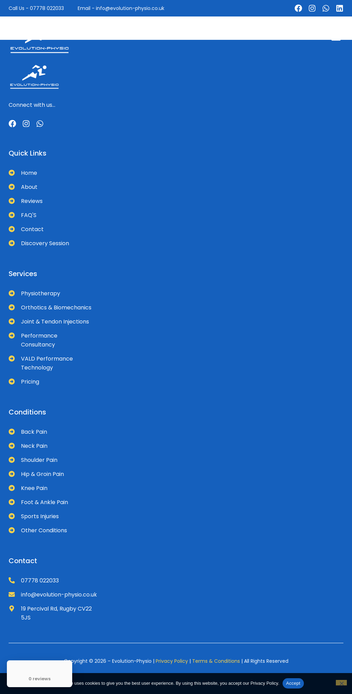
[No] (341, 682)
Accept (293, 683)
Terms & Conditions (216, 661)
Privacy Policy (172, 661)
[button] (336, 37)
